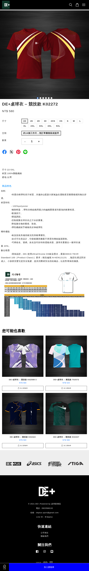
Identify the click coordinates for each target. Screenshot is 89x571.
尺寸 (4, 121)
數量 (4, 140)
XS (61, 121)
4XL (50, 126)
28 (38, 121)
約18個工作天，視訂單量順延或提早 (41, 133)
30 (45, 121)
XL (24, 126)
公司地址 (44, 533)
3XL (41, 126)
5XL (58, 126)
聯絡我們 (44, 536)
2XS (53, 121)
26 (31, 121)
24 (24, 121)
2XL (33, 126)
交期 (4, 133)
